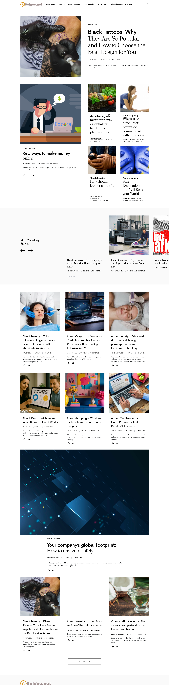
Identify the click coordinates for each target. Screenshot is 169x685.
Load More (83, 654)
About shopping (29, 148)
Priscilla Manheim (96, 128)
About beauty (93, 24)
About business (53, 519)
